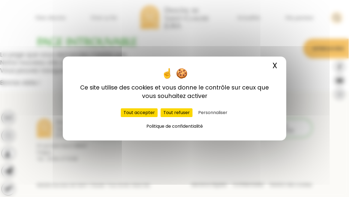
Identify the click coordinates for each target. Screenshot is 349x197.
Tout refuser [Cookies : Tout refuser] (176, 112)
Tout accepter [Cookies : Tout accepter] (139, 112)
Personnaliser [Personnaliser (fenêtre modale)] (212, 112)
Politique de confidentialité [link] (174, 126)
